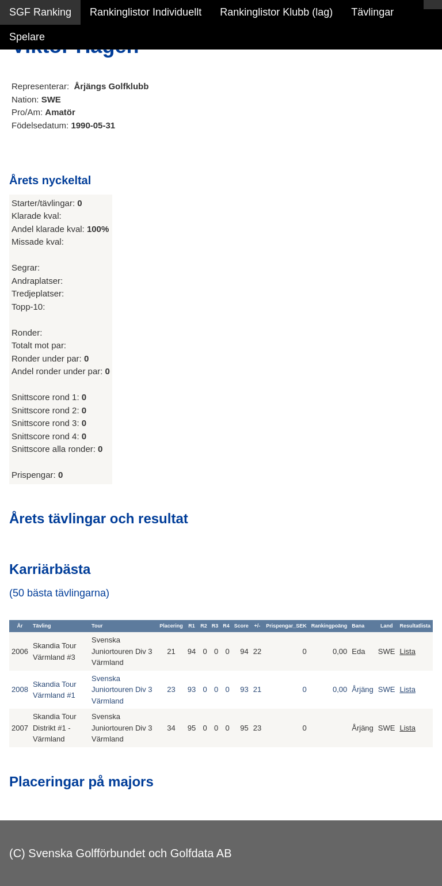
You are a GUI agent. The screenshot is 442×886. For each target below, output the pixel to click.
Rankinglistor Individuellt (145, 12)
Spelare (27, 37)
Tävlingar (372, 12)
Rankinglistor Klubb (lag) (276, 12)
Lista (407, 651)
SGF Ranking (40, 12)
